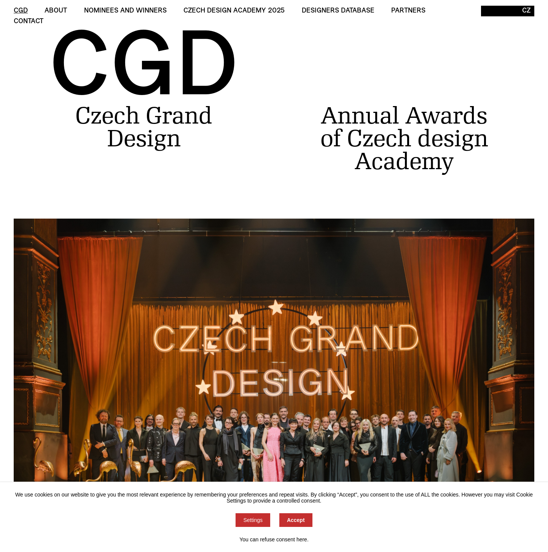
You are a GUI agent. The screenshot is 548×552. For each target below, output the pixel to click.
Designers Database (338, 11)
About (56, 11)
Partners (408, 11)
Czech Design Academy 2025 (234, 11)
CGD (21, 11)
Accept (296, 520)
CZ (526, 11)
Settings (253, 520)
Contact (28, 21)
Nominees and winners (125, 11)
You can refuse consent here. (274, 539)
